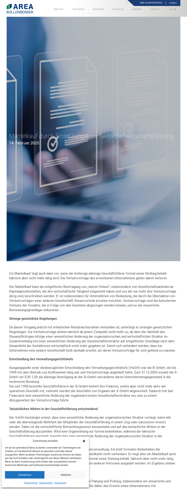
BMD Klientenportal (151, 2)
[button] (84, 441)
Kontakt (154, 9)
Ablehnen (66, 474)
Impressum (60, 483)
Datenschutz (31, 483)
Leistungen (78, 9)
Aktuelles (117, 9)
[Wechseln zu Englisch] (174, 9)
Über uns (58, 9)
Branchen (98, 9)
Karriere (137, 9)
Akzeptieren (24, 474)
